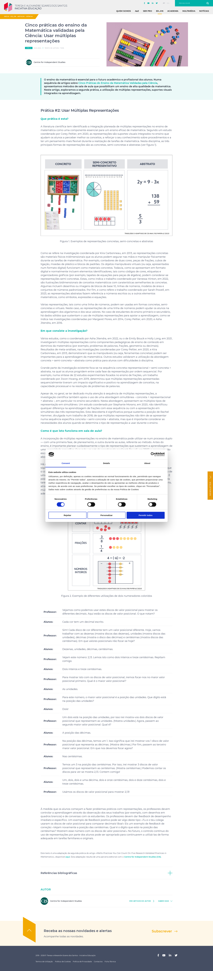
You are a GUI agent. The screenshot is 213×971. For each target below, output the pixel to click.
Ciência (29, 16)
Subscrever (162, 931)
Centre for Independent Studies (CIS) (142, 857)
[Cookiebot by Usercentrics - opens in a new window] (153, 454)
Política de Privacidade (82, 962)
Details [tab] (106, 463)
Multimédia (188, 11)
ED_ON (159, 11)
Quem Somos (123, 11)
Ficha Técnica (110, 962)
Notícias (204, 11)
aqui (67, 857)
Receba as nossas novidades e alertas (78, 931)
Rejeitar (67, 515)
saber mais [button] (163, 901)
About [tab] (147, 463)
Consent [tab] (66, 463)
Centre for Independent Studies (45, 62)
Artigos (21, 16)
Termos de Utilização (44, 962)
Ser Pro (147, 11)
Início (6, 16)
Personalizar (106, 515)
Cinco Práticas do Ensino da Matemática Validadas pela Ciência (117, 83)
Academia (172, 11)
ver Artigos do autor (140, 901)
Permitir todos (146, 515)
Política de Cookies (63, 962)
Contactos (98, 962)
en (168, 3)
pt (164, 3)
